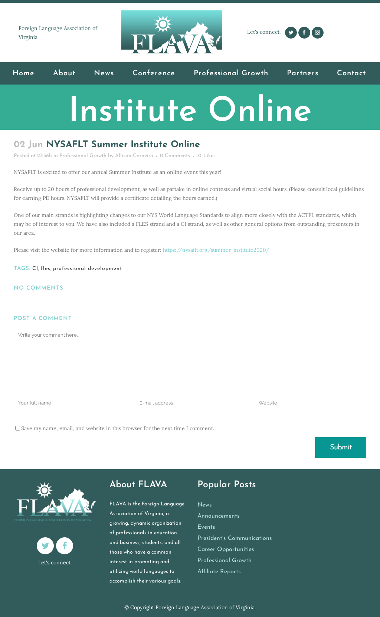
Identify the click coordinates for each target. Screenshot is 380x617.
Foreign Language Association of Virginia (205, 607)
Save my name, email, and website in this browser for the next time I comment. (117, 428)
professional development (87, 268)
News (204, 505)
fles (45, 268)
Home (123, 133)
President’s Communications (234, 538)
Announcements (218, 516)
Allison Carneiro (134, 156)
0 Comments (175, 156)
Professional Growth (157, 133)
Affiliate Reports (219, 572)
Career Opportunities (225, 549)
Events (206, 527)
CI (35, 268)
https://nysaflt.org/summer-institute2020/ (216, 250)
